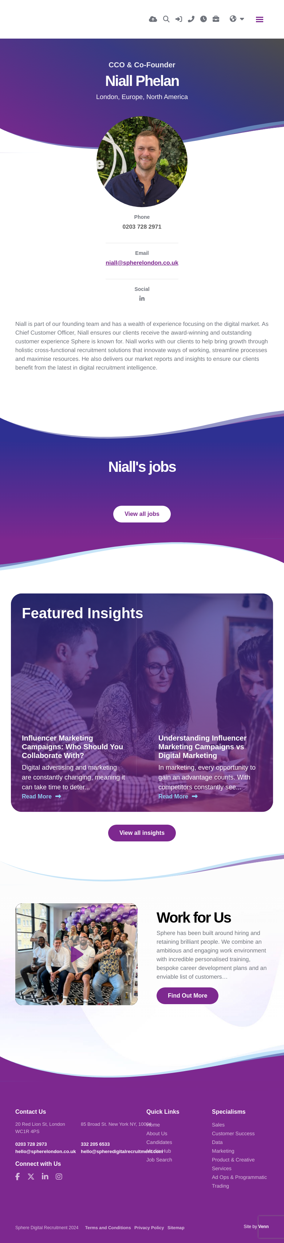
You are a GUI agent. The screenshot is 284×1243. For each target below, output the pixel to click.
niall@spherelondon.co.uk (142, 263)
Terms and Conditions (108, 1227)
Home (153, 1125)
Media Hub (158, 1151)
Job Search (159, 1160)
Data (217, 1142)
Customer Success (233, 1133)
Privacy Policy (149, 1227)
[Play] (76, 954)
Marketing (223, 1151)
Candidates (159, 1142)
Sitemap (176, 1227)
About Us (156, 1133)
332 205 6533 (95, 1144)
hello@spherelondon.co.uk (45, 1151)
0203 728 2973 (31, 1144)
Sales (218, 1125)
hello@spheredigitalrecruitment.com (122, 1151)
